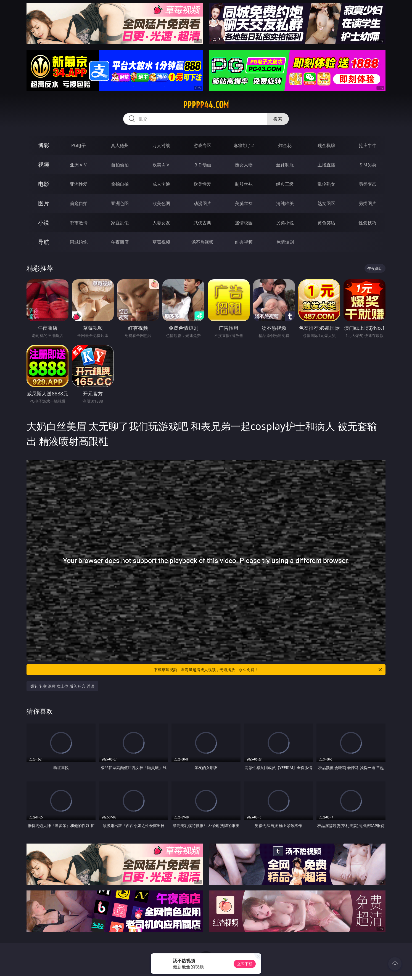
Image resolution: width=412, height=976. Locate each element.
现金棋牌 (326, 145)
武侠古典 (202, 223)
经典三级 (285, 184)
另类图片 (367, 203)
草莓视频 (161, 242)
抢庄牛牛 (367, 145)
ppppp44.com (206, 104)
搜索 (277, 119)
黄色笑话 (326, 223)
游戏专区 (202, 145)
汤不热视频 (202, 242)
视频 (43, 164)
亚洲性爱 (79, 184)
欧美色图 (161, 203)
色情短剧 (285, 242)
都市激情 (79, 223)
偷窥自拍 (79, 203)
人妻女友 (161, 223)
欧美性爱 (202, 184)
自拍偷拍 (120, 165)
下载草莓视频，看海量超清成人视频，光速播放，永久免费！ (268, 669)
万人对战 (161, 145)
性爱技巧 (367, 223)
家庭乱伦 (120, 223)
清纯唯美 (285, 203)
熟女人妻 (244, 165)
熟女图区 (326, 203)
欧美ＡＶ (161, 165)
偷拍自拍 (120, 184)
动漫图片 (202, 203)
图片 (43, 203)
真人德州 (120, 145)
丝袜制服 (285, 165)
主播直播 (326, 165)
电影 (43, 184)
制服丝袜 (244, 184)
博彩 (43, 145)
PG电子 (78, 145)
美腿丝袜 (244, 203)
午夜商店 (120, 242)
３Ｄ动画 (202, 165)
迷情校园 (244, 223)
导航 (43, 242)
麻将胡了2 (244, 145)
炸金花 (285, 145)
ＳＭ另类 (367, 165)
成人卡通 (161, 184)
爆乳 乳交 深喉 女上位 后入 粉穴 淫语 (62, 686)
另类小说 (285, 223)
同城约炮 (79, 242)
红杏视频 (244, 242)
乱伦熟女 (326, 184)
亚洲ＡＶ (79, 165)
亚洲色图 (120, 203)
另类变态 (367, 184)
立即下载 (244, 963)
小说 (43, 222)
